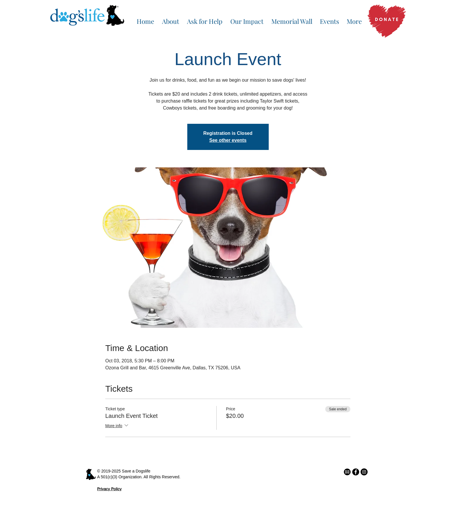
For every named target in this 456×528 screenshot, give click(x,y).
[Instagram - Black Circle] (364, 471)
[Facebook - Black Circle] (355, 471)
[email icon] (347, 471)
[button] (170, 18)
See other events (227, 140)
